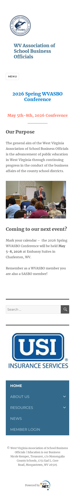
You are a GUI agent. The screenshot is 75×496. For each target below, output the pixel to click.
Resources (21, 407)
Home (16, 386)
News (16, 418)
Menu (12, 76)
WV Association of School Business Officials (34, 51)
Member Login (25, 429)
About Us (19, 397)
